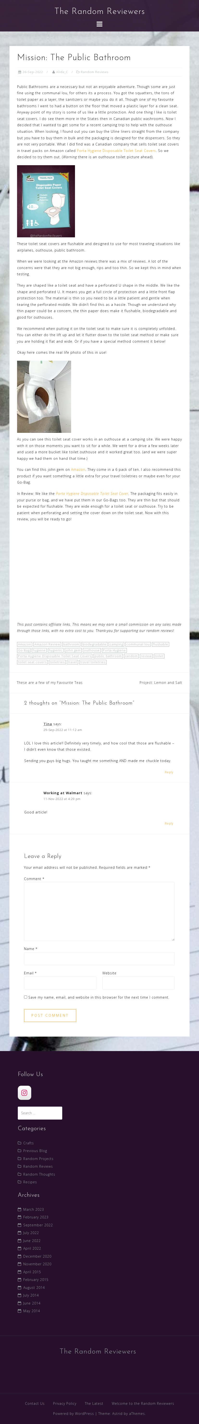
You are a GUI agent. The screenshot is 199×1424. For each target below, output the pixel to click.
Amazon (78, 469)
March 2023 (33, 1209)
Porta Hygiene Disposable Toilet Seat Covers (116, 150)
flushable (160, 644)
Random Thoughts (39, 1174)
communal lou (138, 644)
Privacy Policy (64, 1403)
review (146, 656)
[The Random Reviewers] (24, 1093)
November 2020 (37, 1264)
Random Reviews (94, 72)
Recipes (30, 1182)
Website (109, 973)
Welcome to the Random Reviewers (143, 1403)
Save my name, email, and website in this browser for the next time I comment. (98, 997)
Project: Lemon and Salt (161, 682)
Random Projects (38, 1158)
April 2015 (32, 1272)
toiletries (57, 662)
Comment (34, 878)
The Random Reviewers (99, 11)
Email (30, 973)
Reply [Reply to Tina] (169, 772)
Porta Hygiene (114, 650)
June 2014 (32, 1303)
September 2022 (38, 1225)
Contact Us (35, 1403)
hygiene (39, 650)
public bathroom (108, 656)
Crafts (28, 1143)
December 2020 (37, 1256)
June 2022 (32, 1240)
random (131, 656)
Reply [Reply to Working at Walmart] (169, 823)
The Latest (94, 1403)
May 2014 (31, 1311)
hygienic (55, 650)
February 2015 (36, 1279)
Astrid (117, 1413)
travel (72, 662)
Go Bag (24, 650)
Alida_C (62, 72)
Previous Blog (35, 1150)
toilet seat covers (32, 662)
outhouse (92, 650)
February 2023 (36, 1217)
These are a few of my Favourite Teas (50, 682)
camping (116, 644)
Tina (48, 724)
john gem (73, 650)
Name (30, 948)
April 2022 (32, 1248)
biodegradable (94, 644)
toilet (159, 656)
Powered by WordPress (73, 1413)
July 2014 (31, 1295)
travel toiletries (93, 662)
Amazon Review (47, 644)
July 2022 (31, 1232)
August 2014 (34, 1287)
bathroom (71, 644)
